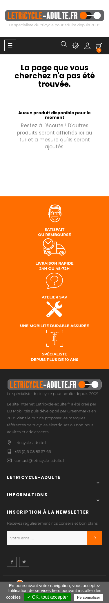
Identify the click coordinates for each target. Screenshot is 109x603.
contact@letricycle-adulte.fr (40, 460)
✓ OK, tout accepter (47, 597)
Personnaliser (88, 597)
